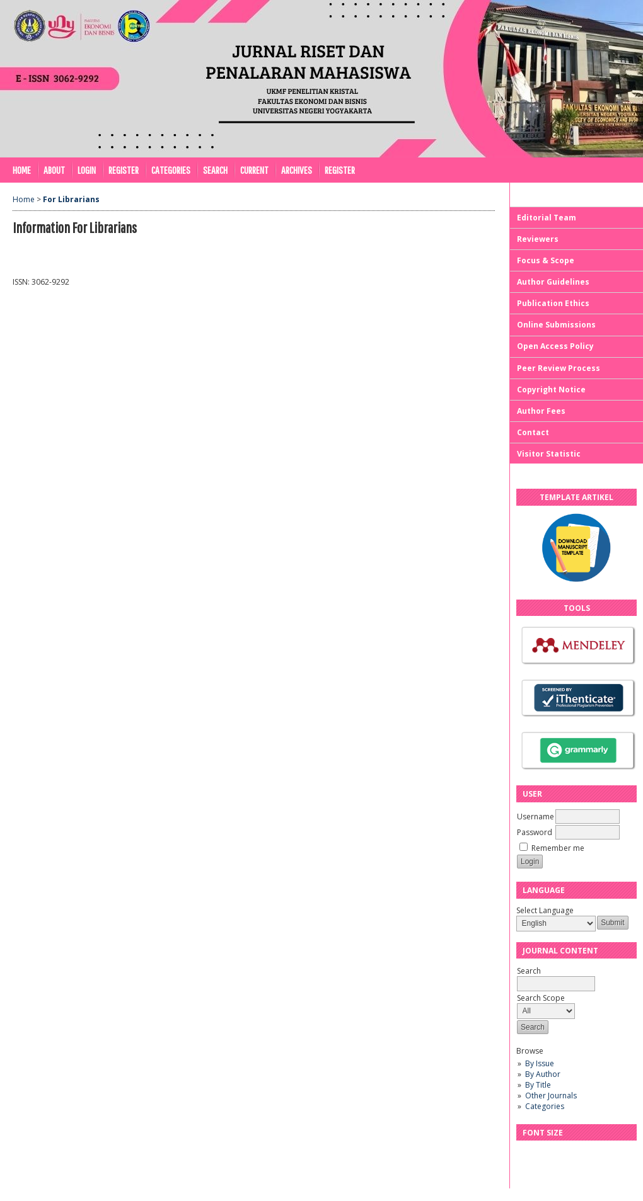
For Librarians (71, 199)
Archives (296, 170)
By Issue (539, 1063)
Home (22, 170)
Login (87, 170)
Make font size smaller (527, 1154)
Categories (544, 1106)
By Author (542, 1074)
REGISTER (340, 170)
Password (534, 832)
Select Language (545, 910)
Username (535, 816)
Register (123, 170)
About (54, 170)
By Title (538, 1084)
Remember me (557, 848)
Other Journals (551, 1095)
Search (215, 170)
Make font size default (548, 1154)
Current (254, 170)
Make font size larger (568, 1154)
